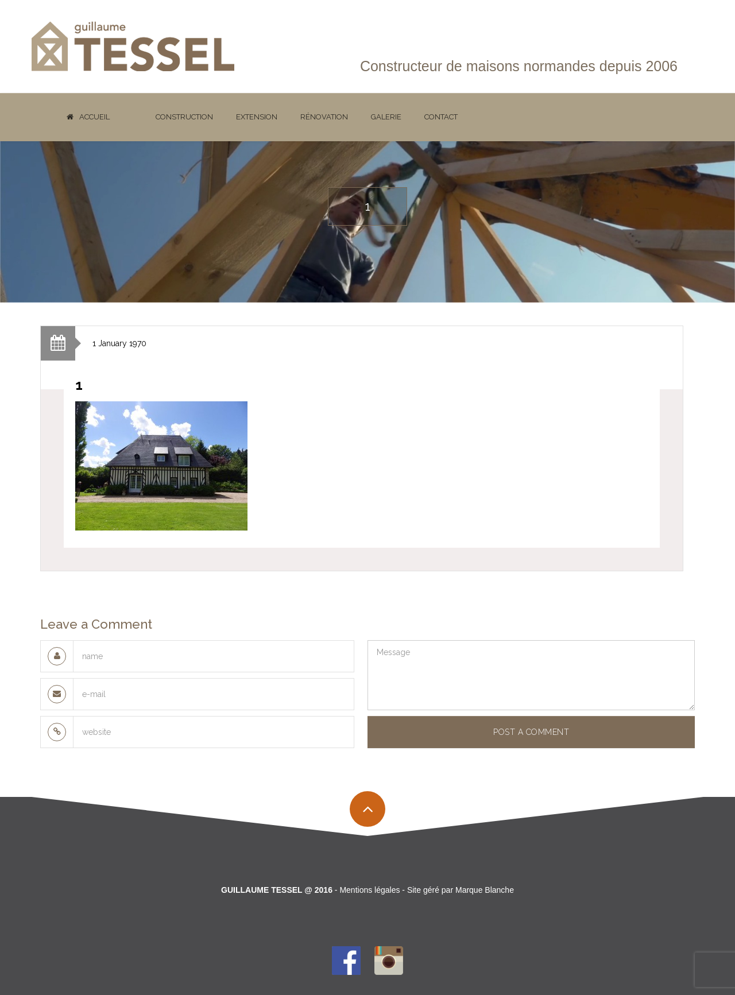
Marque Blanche (484, 890)
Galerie (386, 117)
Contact (441, 117)
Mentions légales (369, 890)
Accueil (88, 117)
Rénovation (324, 117)
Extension (256, 117)
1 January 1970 (119, 343)
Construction (184, 117)
